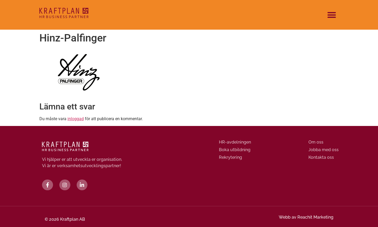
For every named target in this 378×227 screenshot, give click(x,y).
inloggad (75, 118)
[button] (332, 15)
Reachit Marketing (315, 217)
